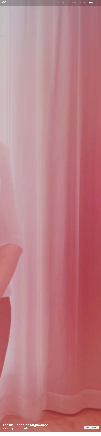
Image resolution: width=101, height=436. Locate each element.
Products (62, 3)
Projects (74, 3)
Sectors (68, 3)
